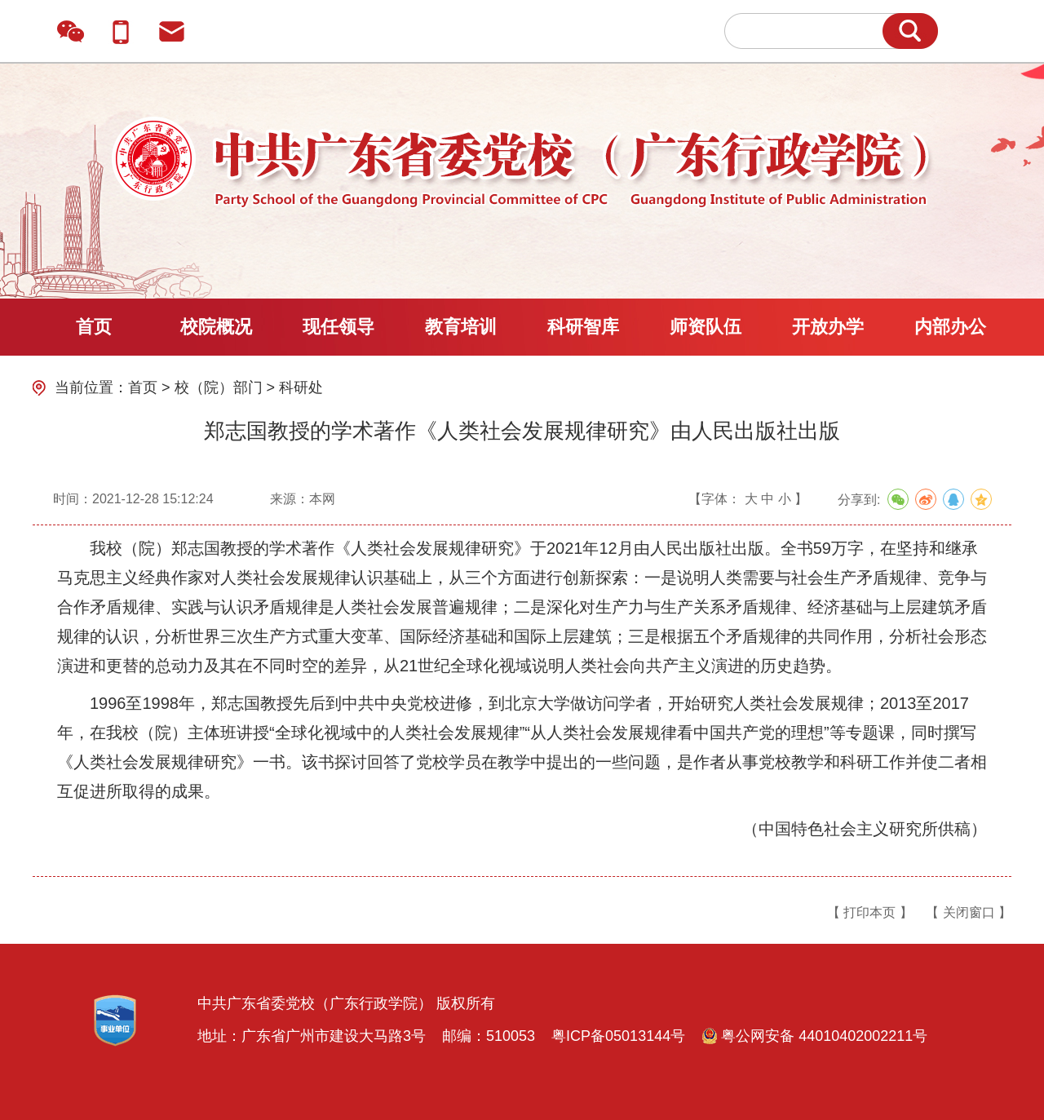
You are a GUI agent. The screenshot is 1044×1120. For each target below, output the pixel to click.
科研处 (301, 387)
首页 (94, 327)
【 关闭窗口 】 (968, 912)
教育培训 (461, 327)
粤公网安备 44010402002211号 (814, 1036)
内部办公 (950, 327)
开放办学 (828, 327)
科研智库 (583, 327)
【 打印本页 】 (870, 912)
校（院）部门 (219, 387)
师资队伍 (705, 327)
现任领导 (338, 327)
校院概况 (216, 327)
